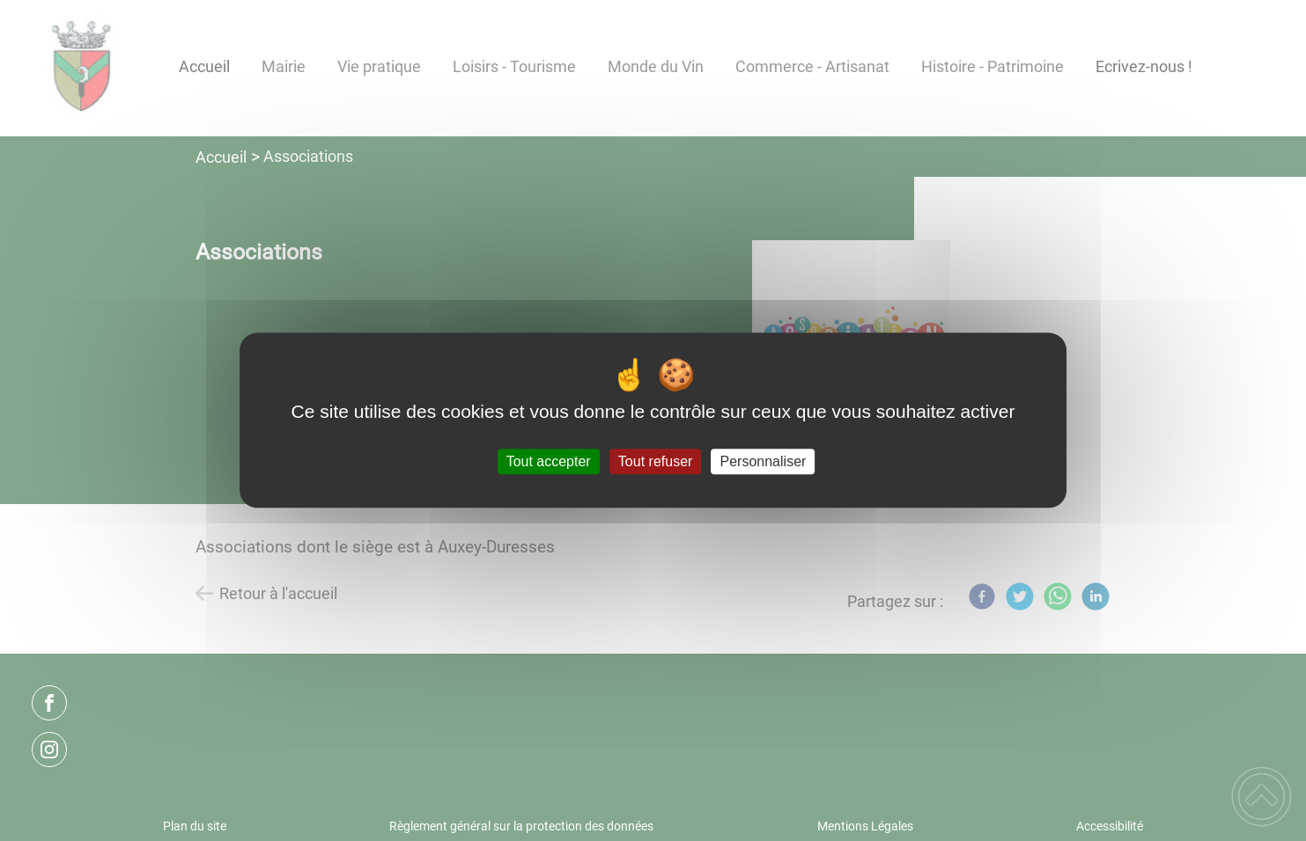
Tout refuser (655, 461)
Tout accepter (548, 461)
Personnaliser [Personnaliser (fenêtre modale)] (763, 461)
